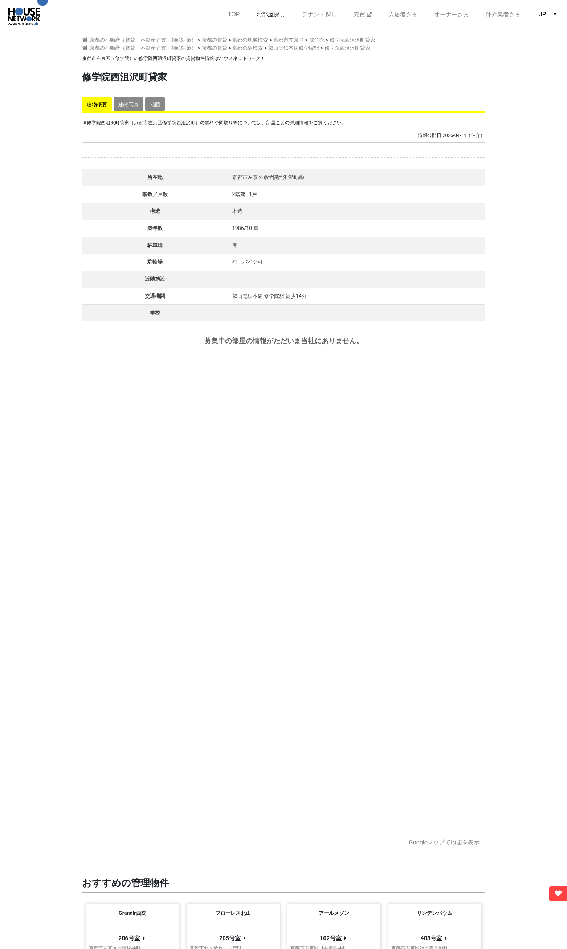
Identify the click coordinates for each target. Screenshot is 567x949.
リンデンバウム (434, 913)
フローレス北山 (233, 913)
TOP (234, 13)
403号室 (431, 938)
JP (542, 14)
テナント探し (319, 14)
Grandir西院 (132, 913)
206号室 (129, 938)
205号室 (230, 938)
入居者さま (402, 14)
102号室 (331, 938)
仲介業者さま (503, 14)
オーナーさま (451, 14)
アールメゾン (334, 913)
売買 (362, 14)
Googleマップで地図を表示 (444, 842)
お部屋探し (270, 14)
